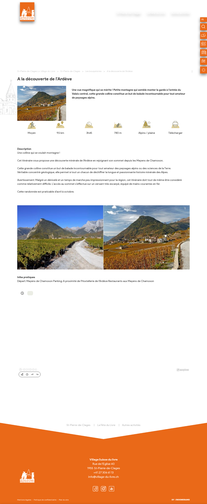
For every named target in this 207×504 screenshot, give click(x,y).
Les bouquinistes (93, 71)
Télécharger (175, 132)
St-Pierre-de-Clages (70, 71)
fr (202, 19)
